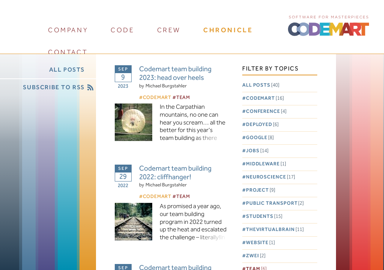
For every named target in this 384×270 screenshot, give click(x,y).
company (68, 30)
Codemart (265, 98)
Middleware (266, 164)
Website (260, 243)
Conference (266, 112)
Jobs (257, 151)
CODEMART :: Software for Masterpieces (328, 25)
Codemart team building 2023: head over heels (175, 73)
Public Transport (275, 203)
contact (68, 52)
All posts (260, 85)
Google (260, 138)
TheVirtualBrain (275, 230)
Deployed (262, 125)
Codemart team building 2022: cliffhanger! (175, 173)
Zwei (256, 256)
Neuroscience (270, 177)
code (122, 30)
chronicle (228, 30)
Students (264, 216)
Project (260, 190)
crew (169, 30)
